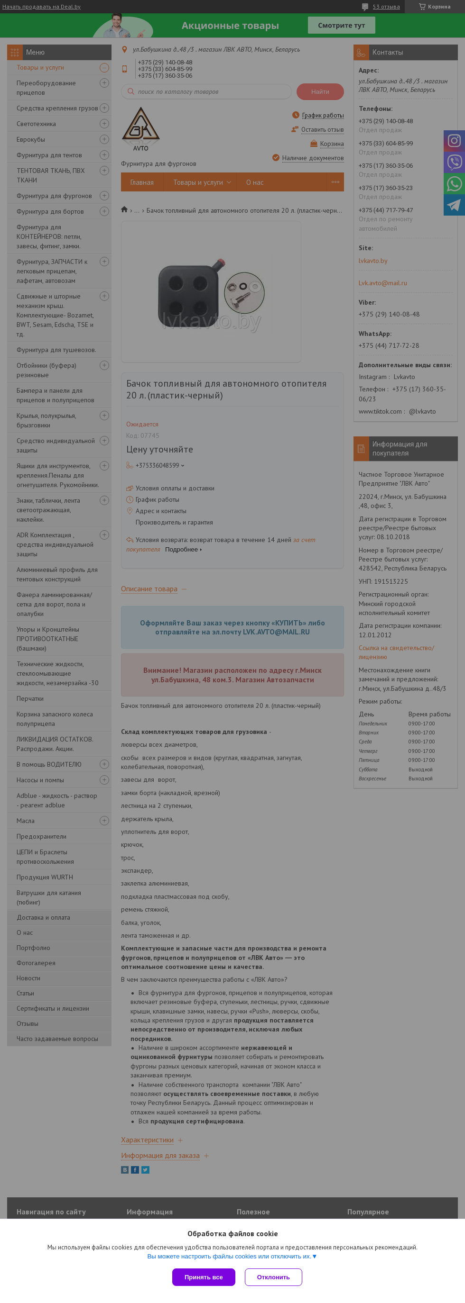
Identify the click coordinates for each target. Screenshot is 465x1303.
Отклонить (273, 1277)
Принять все (204, 1277)
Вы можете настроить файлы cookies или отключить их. (229, 1256)
